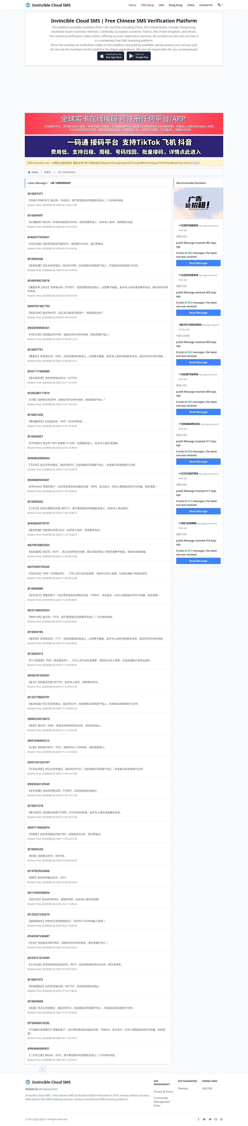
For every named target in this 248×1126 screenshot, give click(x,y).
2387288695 (188, 225)
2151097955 (188, 473)
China (190, 5)
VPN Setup (147, 5)
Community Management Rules (162, 1101)
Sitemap (183, 1088)
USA (161, 5)
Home (132, 5)
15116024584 (190, 324)
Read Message (198, 263)
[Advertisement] (124, 89)
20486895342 (189, 424)
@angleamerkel (48, 1089)
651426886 (188, 523)
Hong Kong (176, 5)
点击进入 (195, 163)
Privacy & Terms (163, 1091)
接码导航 (207, 1088)
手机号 (47, 172)
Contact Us (206, 5)
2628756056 (188, 374)
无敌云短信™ (39, 1119)
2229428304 (188, 275)
